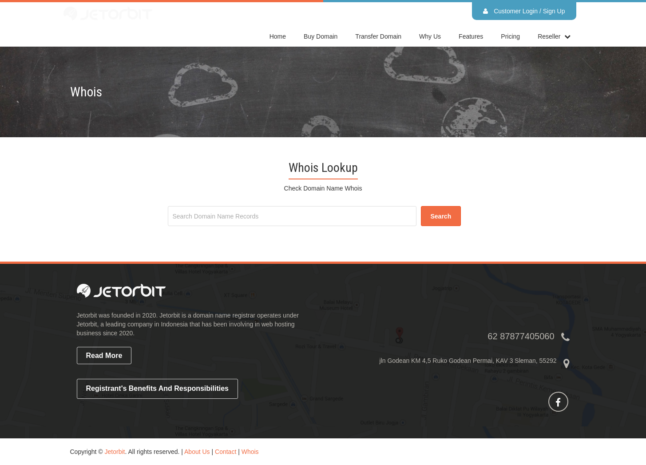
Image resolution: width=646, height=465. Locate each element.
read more (104, 355)
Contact (225, 451)
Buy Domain (320, 36)
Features (471, 36)
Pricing (510, 36)
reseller (549, 36)
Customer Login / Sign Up (524, 11)
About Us (197, 451)
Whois (250, 451)
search (441, 216)
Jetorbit (115, 451)
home (277, 36)
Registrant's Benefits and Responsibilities (157, 388)
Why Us (430, 36)
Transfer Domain (378, 36)
